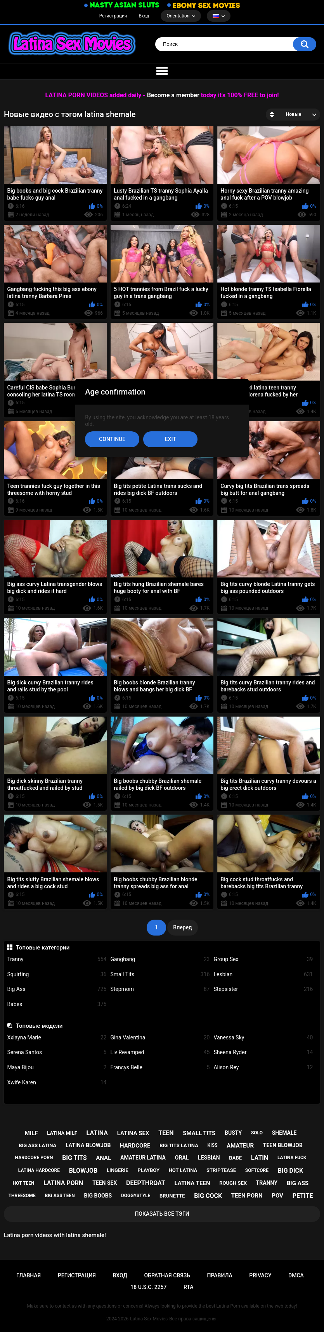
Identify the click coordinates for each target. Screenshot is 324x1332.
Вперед (182, 927)
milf (31, 1133)
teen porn (247, 1195)
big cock (208, 1195)
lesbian (209, 1158)
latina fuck (292, 1157)
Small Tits (160, 974)
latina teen (192, 1183)
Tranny (56, 959)
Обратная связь (167, 1275)
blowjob (83, 1170)
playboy (148, 1170)
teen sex (104, 1183)
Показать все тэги (162, 1214)
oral (182, 1158)
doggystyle (135, 1195)
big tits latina (178, 1145)
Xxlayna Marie (56, 1037)
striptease (221, 1170)
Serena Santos (56, 1052)
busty (233, 1133)
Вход (144, 16)
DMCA (296, 1275)
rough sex (233, 1183)
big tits (74, 1157)
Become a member (173, 95)
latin (259, 1157)
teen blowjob (283, 1145)
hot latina (183, 1170)
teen (165, 1133)
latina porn (63, 1183)
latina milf (62, 1133)
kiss (213, 1145)
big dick (290, 1170)
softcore (257, 1170)
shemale (284, 1133)
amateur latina (143, 1158)
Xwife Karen (56, 1082)
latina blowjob (88, 1145)
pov (277, 1195)
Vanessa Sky (263, 1037)
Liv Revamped (160, 1052)
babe (235, 1158)
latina (97, 1133)
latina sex (133, 1133)
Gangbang (160, 959)
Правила (219, 1275)
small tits (199, 1133)
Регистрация (113, 16)
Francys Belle (160, 1067)
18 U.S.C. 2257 (148, 1287)
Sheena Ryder (263, 1052)
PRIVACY (260, 1275)
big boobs (98, 1195)
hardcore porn (34, 1157)
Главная (28, 1275)
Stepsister (263, 989)
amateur (240, 1145)
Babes (56, 1004)
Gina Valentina (160, 1037)
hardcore (135, 1145)
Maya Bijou (56, 1067)
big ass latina (37, 1145)
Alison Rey (263, 1067)
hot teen (24, 1183)
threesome (22, 1195)
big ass (297, 1183)
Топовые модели (39, 1025)
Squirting (56, 974)
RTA (189, 1287)
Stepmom (160, 989)
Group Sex (263, 959)
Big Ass (56, 989)
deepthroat (145, 1183)
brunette (172, 1196)
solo (257, 1133)
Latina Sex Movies (149, 1319)
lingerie (117, 1170)
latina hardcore (39, 1170)
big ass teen (60, 1195)
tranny (266, 1183)
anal (103, 1158)
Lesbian (263, 974)
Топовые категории (43, 947)
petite (303, 1195)
